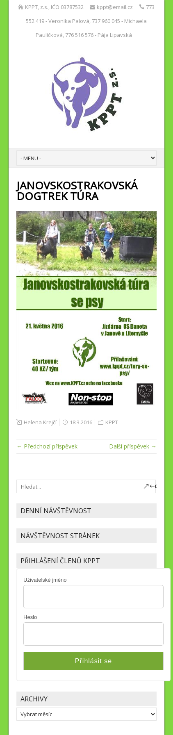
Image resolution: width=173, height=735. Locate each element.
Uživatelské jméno (45, 580)
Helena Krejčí (40, 422)
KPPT (111, 422)
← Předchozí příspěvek (46, 446)
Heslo (30, 617)
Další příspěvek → (133, 446)
